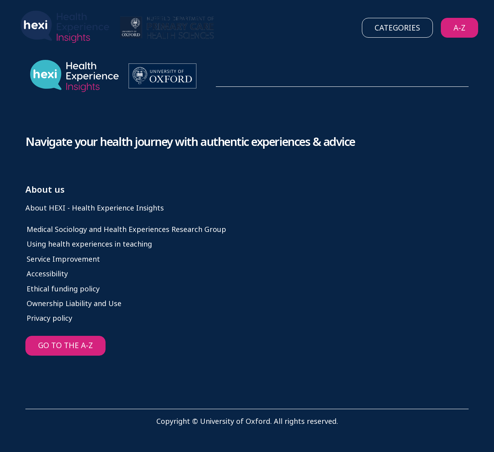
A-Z (459, 28)
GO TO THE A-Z (65, 345)
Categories (397, 28)
